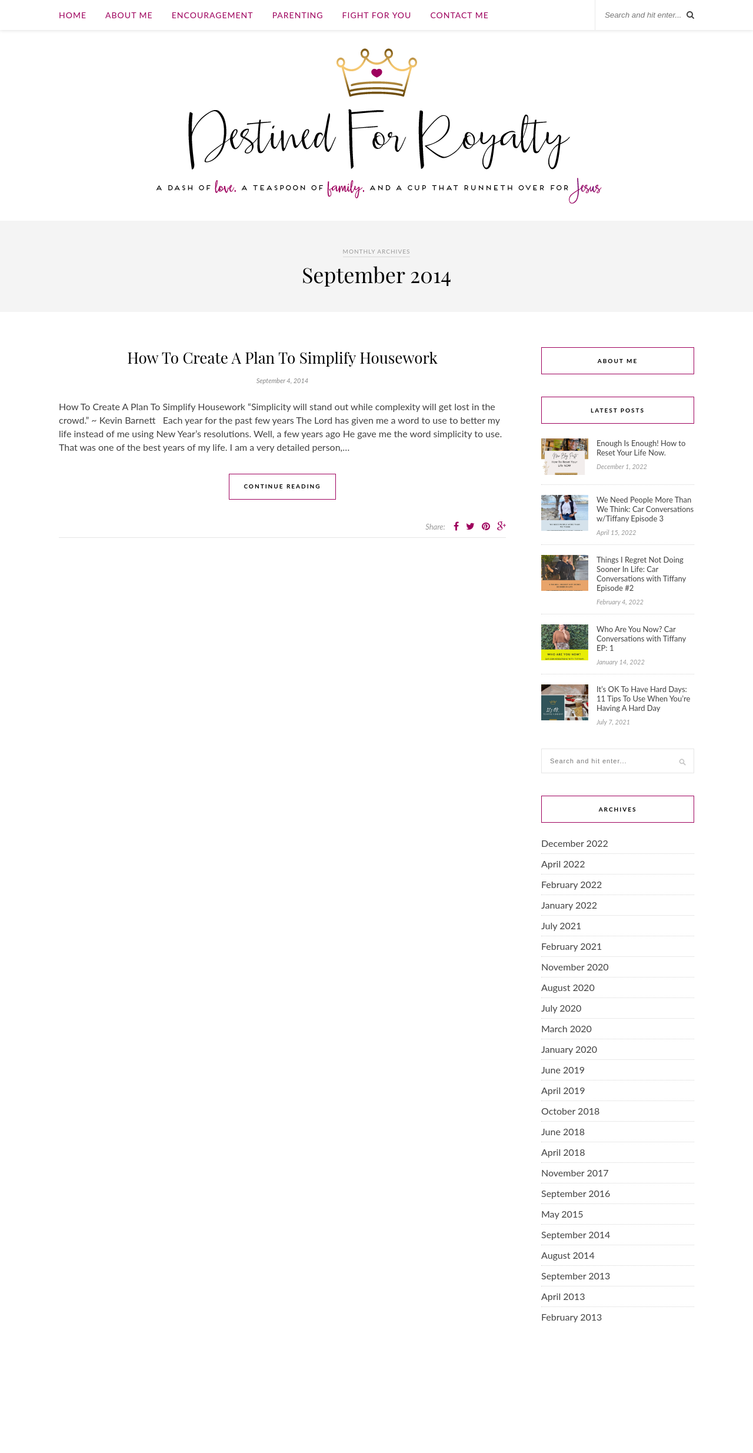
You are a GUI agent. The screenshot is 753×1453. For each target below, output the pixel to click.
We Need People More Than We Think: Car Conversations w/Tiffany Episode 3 (645, 509)
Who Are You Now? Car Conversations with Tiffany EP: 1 (641, 638)
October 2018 (570, 1110)
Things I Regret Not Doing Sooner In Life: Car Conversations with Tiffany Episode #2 (641, 574)
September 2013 (575, 1275)
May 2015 (562, 1213)
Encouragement (213, 15)
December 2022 (574, 843)
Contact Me (459, 15)
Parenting (298, 15)
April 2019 (563, 1090)
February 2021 (571, 946)
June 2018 (563, 1131)
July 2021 (561, 925)
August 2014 (568, 1255)
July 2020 (561, 1007)
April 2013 (563, 1296)
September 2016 (575, 1193)
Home (72, 15)
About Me (129, 15)
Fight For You (377, 15)
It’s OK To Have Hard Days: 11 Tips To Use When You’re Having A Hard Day (643, 698)
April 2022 (563, 863)
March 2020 (566, 1028)
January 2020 (569, 1049)
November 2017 (575, 1172)
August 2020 (568, 987)
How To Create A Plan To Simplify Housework (282, 357)
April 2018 (563, 1152)
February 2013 (571, 1316)
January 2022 (569, 904)
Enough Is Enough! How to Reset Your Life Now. (641, 447)
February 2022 (571, 884)
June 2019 (563, 1069)
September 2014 (575, 1234)
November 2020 (575, 966)
